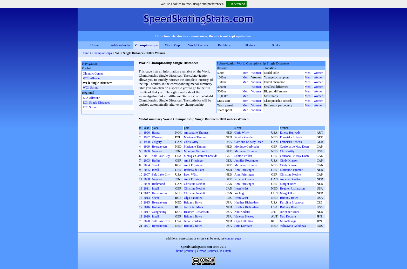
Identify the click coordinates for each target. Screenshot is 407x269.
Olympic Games (93, 73)
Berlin (156, 160)
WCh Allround (92, 78)
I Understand (236, 4)
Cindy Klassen (289, 160)
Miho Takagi (288, 221)
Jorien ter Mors (193, 207)
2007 (147, 174)
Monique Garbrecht (246, 146)
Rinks (276, 45)
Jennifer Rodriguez (246, 160)
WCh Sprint (90, 87)
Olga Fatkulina (193, 198)
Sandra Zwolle (243, 137)
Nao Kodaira (242, 212)
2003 (147, 160)
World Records (198, 45)
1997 (147, 137)
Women (256, 73)
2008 (147, 179)
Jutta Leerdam (192, 221)
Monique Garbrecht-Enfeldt (200, 156)
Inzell (155, 170)
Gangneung (159, 212)
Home (94, 45)
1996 (147, 132)
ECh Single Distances (96, 102)
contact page (233, 238)
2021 (147, 226)
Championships (146, 45)
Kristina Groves (244, 179)
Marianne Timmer (195, 137)
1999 (147, 146)
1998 (147, 142)
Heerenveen (159, 146)
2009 (147, 184)
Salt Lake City (161, 156)
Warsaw (157, 137)
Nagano (156, 151)
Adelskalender (120, 45)
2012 (147, 193)
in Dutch (225, 251)
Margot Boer (288, 184)
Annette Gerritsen (291, 179)
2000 (147, 151)
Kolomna (158, 207)
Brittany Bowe (289, 198)
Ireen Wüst (191, 174)
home (179, 251)
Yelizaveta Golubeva (293, 226)
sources (213, 251)
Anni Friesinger (194, 160)
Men (245, 73)
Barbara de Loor (194, 170)
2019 (147, 216)
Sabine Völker (243, 156)
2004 (147, 165)
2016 (147, 207)
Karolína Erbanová (291, 202)
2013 (147, 198)
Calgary (157, 142)
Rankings (224, 45)
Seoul (155, 165)
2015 (147, 202)
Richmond (158, 184)
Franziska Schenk (291, 137)
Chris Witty (241, 132)
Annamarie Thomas (196, 132)
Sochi (155, 198)
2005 (147, 170)
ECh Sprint (90, 107)
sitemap (201, 251)
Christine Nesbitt (290, 174)
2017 (147, 212)
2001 (147, 156)
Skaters (250, 45)
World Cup (172, 45)
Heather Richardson (292, 188)
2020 (147, 221)
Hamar (156, 132)
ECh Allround (91, 98)
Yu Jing (239, 193)
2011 (147, 188)
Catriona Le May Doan (248, 142)
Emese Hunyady (290, 132)
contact (189, 251)
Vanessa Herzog (244, 216)
